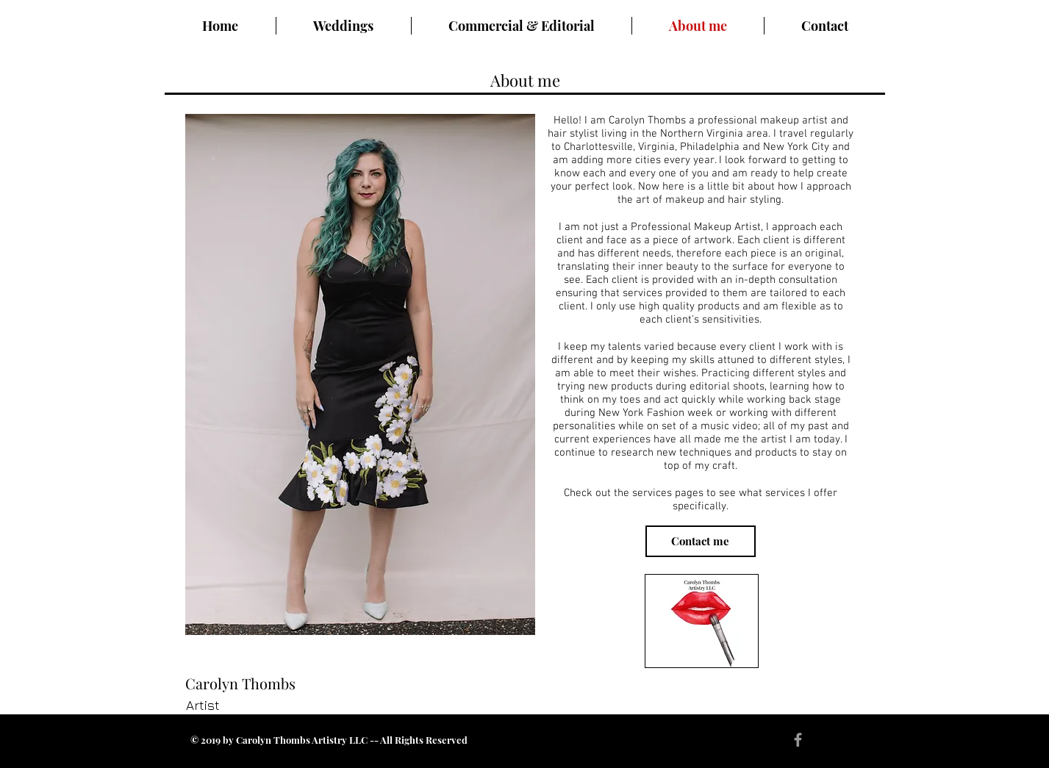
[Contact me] (700, 541)
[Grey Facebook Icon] (798, 740)
